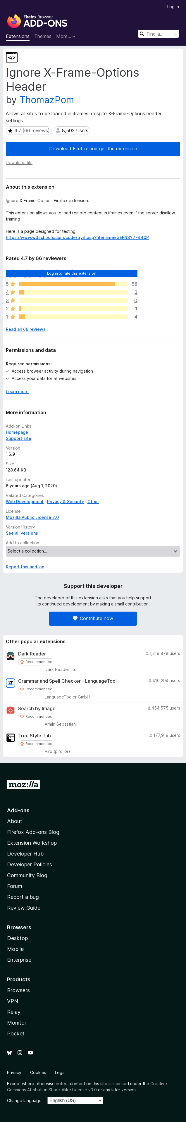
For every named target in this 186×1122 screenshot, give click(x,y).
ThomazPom (46, 100)
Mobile (15, 949)
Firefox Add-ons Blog (33, 832)
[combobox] (158, 34)
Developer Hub (25, 854)
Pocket (16, 1033)
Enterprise (19, 960)
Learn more (17, 391)
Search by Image (37, 708)
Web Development (25, 501)
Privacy (14, 1072)
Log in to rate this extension (71, 273)
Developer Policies (29, 864)
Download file (19, 162)
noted (62, 1083)
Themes (42, 36)
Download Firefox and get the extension (93, 149)
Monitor (16, 1023)
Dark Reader (32, 654)
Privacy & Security (65, 501)
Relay (13, 1012)
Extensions (18, 36)
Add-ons (18, 810)
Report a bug (23, 897)
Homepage (17, 432)
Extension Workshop (32, 843)
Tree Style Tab (34, 736)
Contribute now (93, 618)
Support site (18, 438)
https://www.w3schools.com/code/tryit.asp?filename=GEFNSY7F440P (77, 237)
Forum (14, 886)
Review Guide (23, 908)
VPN (12, 1001)
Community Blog (27, 875)
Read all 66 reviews (26, 329)
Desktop (17, 938)
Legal (60, 1072)
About (14, 821)
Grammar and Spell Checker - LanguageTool (67, 681)
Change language (24, 1100)
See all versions (22, 533)
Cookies (38, 1072)
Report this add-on (25, 566)
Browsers (18, 990)
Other (93, 501)
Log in (173, 6)
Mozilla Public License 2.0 (32, 517)
